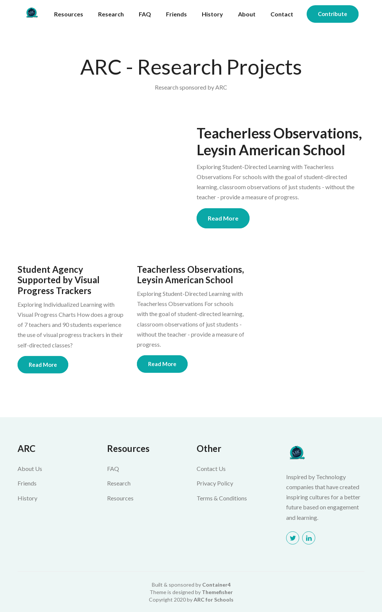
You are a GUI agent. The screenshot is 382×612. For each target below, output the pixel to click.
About (247, 14)
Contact (281, 14)
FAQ (145, 14)
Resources (68, 14)
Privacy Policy (215, 483)
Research (111, 14)
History (212, 14)
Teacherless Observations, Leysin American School (279, 142)
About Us (30, 468)
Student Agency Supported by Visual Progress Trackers (59, 280)
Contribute (332, 13)
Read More (223, 218)
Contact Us (211, 468)
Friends (176, 14)
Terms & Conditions (222, 498)
